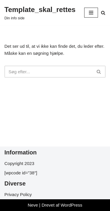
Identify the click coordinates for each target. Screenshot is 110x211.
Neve (33, 205)
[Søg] (103, 13)
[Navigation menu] (91, 13)
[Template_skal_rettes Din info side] (39, 12)
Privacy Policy (18, 194)
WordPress (71, 205)
